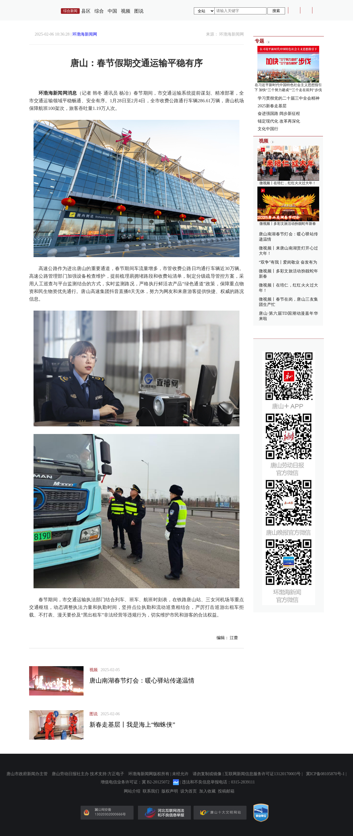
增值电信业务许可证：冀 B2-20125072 (135, 782)
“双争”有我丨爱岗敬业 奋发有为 (288, 262)
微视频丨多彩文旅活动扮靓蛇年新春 (287, 224)
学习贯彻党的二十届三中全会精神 (288, 98)
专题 (259, 40)
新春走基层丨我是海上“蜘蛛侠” (132, 724)
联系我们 (151, 791)
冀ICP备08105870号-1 (325, 774)
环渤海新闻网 (84, 34)
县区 (86, 11)
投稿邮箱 (226, 791)
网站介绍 (132, 791)
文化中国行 (268, 129)
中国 (112, 11)
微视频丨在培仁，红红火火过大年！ (287, 183)
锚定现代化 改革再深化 (279, 121)
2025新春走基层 (272, 106)
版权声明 (169, 791)
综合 (99, 11)
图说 (139, 11)
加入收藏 (207, 791)
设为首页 (188, 791)
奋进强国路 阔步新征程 (279, 113)
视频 (125, 11)
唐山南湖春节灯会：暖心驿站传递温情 (141, 680)
